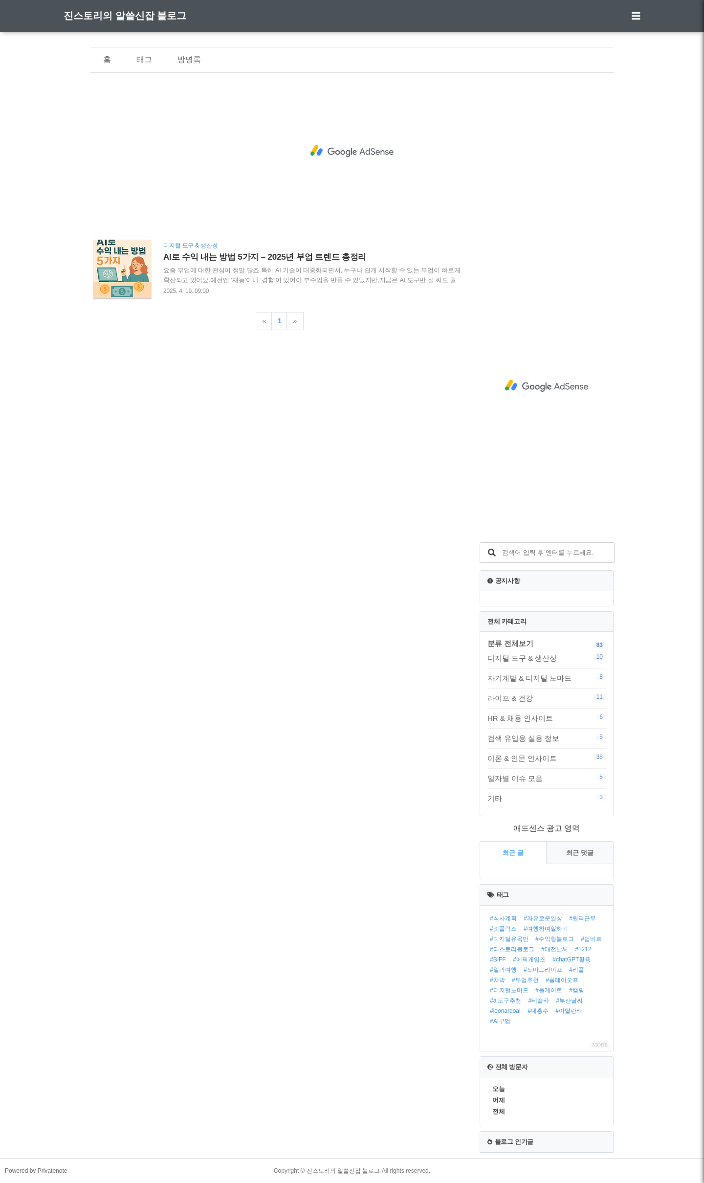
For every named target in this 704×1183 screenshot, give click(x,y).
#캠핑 (576, 990)
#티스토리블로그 (512, 949)
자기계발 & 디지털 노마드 (546, 677)
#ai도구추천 (505, 1000)
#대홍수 (538, 1010)
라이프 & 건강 (546, 697)
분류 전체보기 (510, 643)
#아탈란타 (568, 1010)
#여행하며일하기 (546, 928)
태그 (144, 59)
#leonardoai (505, 1010)
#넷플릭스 (503, 928)
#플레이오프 (562, 980)
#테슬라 (538, 1000)
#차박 (497, 980)
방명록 (189, 59)
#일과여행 (503, 969)
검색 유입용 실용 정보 (546, 738)
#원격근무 (582, 918)
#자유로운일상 (543, 918)
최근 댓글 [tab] (580, 852)
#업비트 (591, 939)
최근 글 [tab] (513, 852)
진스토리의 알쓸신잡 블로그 (125, 15)
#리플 (576, 969)
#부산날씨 (569, 1000)
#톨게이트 (548, 990)
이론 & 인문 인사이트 (546, 758)
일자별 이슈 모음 (546, 778)
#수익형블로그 (554, 939)
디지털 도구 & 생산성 (546, 657)
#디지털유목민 (509, 939)
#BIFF (498, 959)
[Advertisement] (352, 151)
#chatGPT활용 (571, 959)
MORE (600, 1045)
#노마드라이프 (543, 969)
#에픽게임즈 (529, 959)
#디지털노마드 (509, 990)
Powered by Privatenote (36, 1170)
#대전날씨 (554, 949)
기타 (546, 798)
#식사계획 (503, 918)
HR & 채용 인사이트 (546, 718)
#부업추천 (525, 980)
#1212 (583, 949)
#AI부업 (500, 1021)
